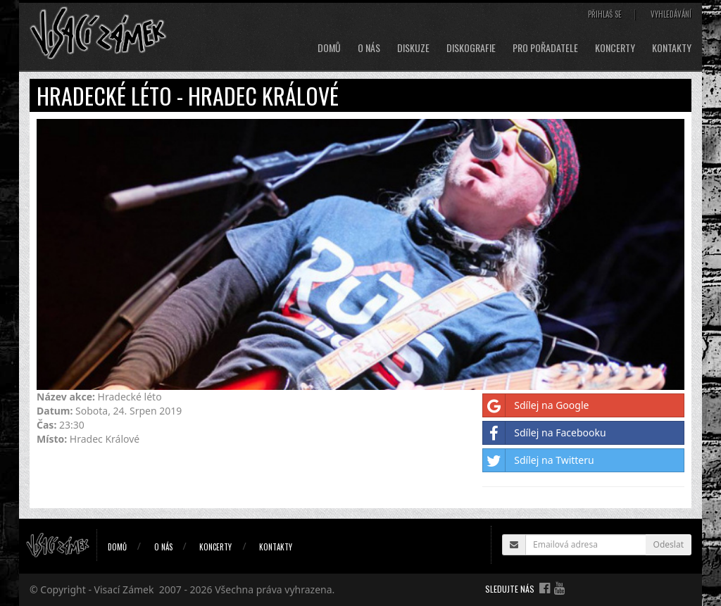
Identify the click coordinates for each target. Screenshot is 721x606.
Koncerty (615, 48)
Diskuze (413, 48)
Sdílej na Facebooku (544, 433)
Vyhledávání (671, 14)
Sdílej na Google (536, 405)
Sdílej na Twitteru (538, 460)
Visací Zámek (124, 589)
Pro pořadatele (545, 48)
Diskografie (471, 48)
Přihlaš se (605, 14)
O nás (369, 48)
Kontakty (671, 48)
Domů (329, 48)
